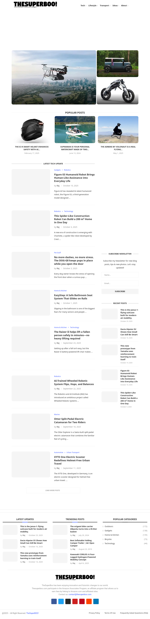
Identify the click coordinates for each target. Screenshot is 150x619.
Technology (126, 545)
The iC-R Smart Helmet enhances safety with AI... (31, 149)
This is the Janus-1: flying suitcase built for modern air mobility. (129, 315)
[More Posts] (53, 492)
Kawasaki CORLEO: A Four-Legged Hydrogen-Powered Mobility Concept (83, 559)
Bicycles (126, 541)
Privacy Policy (94, 615)
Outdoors (126, 528)
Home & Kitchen (126, 536)
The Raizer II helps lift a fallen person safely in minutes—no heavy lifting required (72, 337)
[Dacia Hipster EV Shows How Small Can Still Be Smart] (118, 64)
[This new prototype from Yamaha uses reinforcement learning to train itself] (118, 92)
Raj (58, 186)
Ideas (115, 5)
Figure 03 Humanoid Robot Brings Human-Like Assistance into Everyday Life (74, 179)
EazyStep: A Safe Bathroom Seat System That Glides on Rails (73, 298)
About (124, 5)
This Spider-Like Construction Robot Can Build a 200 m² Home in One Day (73, 220)
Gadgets (126, 532)
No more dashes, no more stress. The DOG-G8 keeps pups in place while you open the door (74, 262)
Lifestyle (92, 5)
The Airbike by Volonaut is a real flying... (118, 149)
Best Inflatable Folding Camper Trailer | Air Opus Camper (82, 545)
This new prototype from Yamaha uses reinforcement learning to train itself (128, 353)
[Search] (137, 5)
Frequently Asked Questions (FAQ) (134, 615)
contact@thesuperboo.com (80, 596)
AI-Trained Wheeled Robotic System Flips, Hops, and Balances (74, 384)
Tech (83, 5)
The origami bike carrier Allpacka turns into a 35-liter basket (83, 531)
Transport (104, 5)
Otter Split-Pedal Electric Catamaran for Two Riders (70, 422)
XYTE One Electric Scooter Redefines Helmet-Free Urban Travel (72, 462)
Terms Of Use (110, 615)
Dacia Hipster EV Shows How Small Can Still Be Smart (128, 333)
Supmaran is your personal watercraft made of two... (75, 149)
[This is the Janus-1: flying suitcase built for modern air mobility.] (54, 78)
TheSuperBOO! (32, 615)
